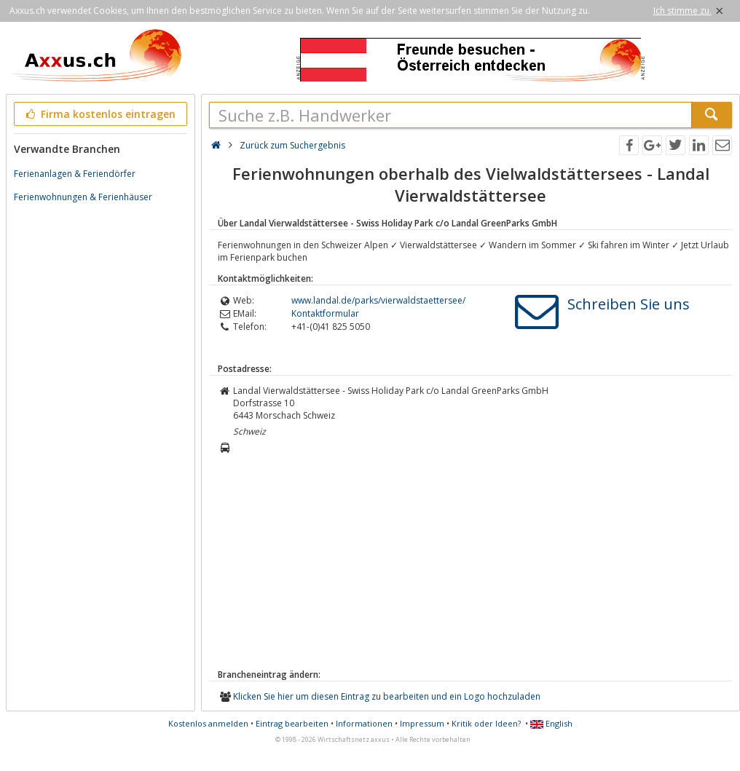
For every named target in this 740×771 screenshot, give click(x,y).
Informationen (364, 723)
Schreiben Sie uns (628, 304)
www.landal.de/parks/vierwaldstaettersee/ (378, 300)
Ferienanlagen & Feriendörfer (74, 173)
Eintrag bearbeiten (292, 723)
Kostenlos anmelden (208, 723)
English (551, 723)
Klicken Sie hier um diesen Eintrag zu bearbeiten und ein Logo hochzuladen (386, 696)
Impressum (422, 723)
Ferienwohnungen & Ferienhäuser (83, 197)
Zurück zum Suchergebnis (292, 145)
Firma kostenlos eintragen (99, 114)
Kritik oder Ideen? (486, 723)
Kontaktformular (325, 313)
